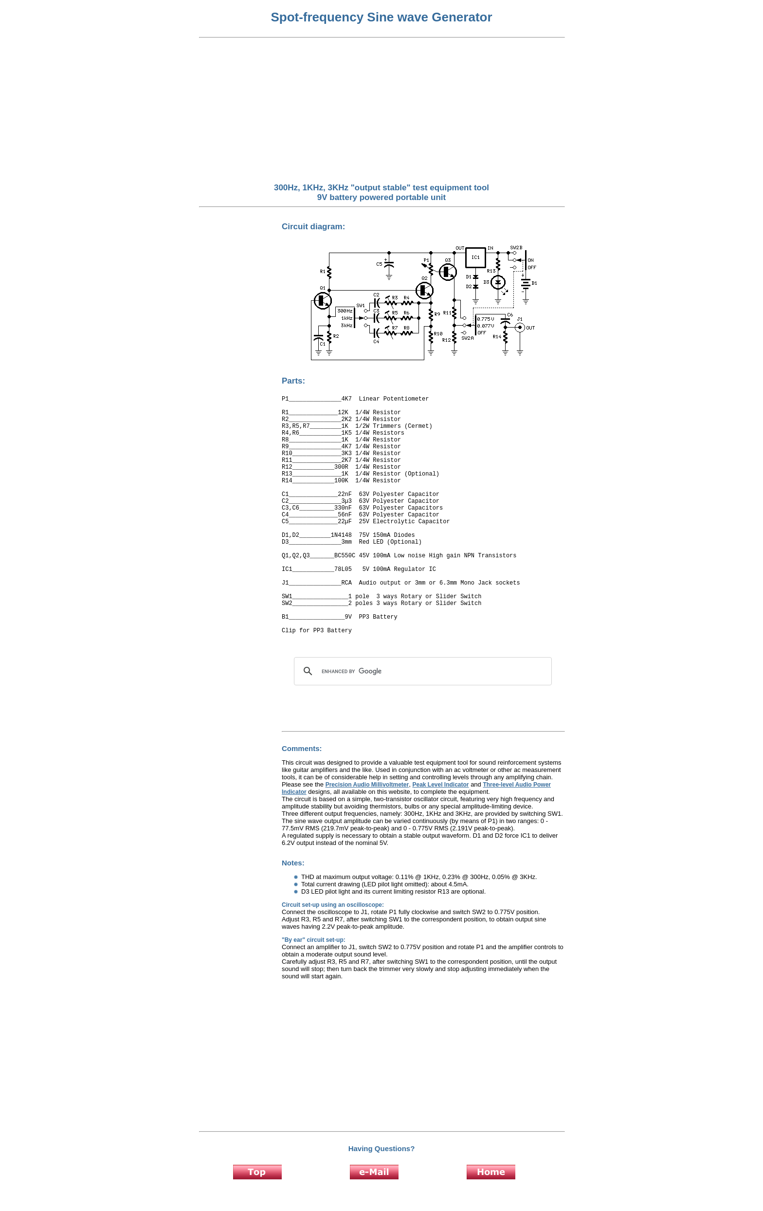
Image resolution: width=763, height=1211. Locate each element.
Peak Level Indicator (440, 784)
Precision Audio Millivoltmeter (367, 784)
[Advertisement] (381, 111)
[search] (421, 671)
